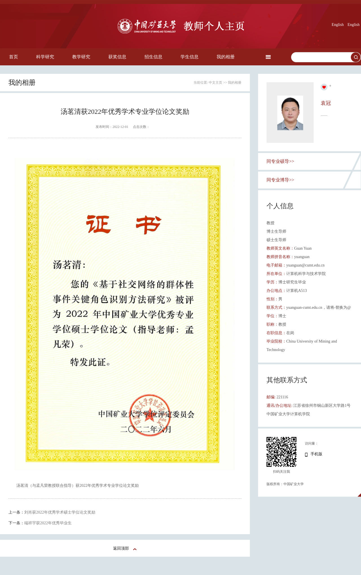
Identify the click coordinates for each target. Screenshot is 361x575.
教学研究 (81, 56)
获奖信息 (117, 56)
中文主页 (215, 83)
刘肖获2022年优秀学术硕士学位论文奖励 (59, 512)
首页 (13, 56)
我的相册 (226, 56)
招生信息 (153, 56)
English (338, 25)
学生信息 (189, 56)
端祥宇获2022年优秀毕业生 (48, 523)
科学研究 (45, 56)
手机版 (316, 454)
